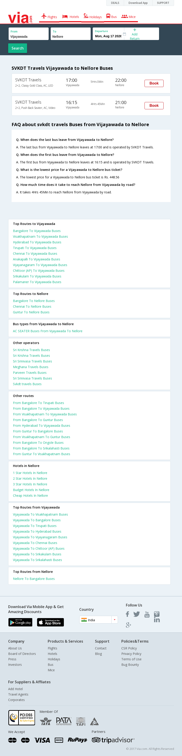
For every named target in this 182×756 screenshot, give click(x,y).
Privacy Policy (131, 653)
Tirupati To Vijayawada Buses (35, 248)
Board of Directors (22, 653)
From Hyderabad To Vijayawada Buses (41, 425)
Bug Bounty (130, 664)
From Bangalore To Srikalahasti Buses (41, 448)
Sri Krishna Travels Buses (31, 350)
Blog (98, 653)
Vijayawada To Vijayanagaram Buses (40, 537)
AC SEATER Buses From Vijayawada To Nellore (47, 331)
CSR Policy (129, 648)
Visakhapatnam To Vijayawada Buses (40, 236)
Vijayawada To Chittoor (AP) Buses (39, 548)
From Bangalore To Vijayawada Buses (41, 408)
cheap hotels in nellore (30, 495)
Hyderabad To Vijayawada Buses (37, 242)
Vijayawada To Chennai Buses (35, 543)
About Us (15, 648)
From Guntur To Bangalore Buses (38, 431)
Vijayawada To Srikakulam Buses (37, 554)
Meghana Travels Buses (30, 367)
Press (12, 659)
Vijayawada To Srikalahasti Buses (37, 560)
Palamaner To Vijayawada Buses (37, 282)
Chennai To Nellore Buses (32, 306)
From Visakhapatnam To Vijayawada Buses (45, 414)
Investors (15, 664)
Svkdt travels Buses (27, 384)
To (54, 31)
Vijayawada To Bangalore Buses (37, 520)
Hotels (52, 653)
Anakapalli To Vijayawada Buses (36, 259)
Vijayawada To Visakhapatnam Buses (40, 514)
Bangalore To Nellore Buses (34, 301)
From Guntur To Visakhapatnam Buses (41, 454)
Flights (52, 648)
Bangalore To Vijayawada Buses (37, 231)
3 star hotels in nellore (30, 484)
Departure (101, 31)
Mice (51, 670)
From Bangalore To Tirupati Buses (38, 403)
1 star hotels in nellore (30, 473)
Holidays (54, 659)
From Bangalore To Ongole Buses (38, 442)
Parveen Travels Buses (30, 372)
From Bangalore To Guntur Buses (38, 420)
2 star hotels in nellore (30, 478)
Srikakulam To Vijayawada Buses (37, 276)
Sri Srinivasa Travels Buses (32, 361)
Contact (101, 648)
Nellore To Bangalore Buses (34, 578)
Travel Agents (18, 694)
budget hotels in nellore (31, 490)
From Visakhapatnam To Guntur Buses (41, 437)
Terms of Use (131, 659)
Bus (50, 664)
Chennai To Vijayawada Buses (35, 253)
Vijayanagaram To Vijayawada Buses (40, 265)
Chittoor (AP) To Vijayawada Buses (39, 270)
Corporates (16, 700)
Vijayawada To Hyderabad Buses (37, 531)
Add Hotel (15, 689)
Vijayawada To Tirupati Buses (35, 526)
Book (154, 83)
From (14, 31)
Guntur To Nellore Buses (31, 312)
